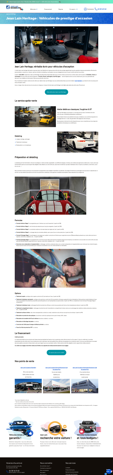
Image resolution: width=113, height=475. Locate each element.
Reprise (61, 9)
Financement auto (70, 470)
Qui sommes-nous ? (45, 466)
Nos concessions (44, 470)
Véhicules (33, 9)
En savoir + (73, 9)
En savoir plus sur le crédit (56, 352)
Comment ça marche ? (45, 468)
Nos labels (42, 472)
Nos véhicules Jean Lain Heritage (56, 92)
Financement (48, 9)
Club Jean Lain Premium (71, 474)
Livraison (68, 467)
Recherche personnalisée (72, 472)
